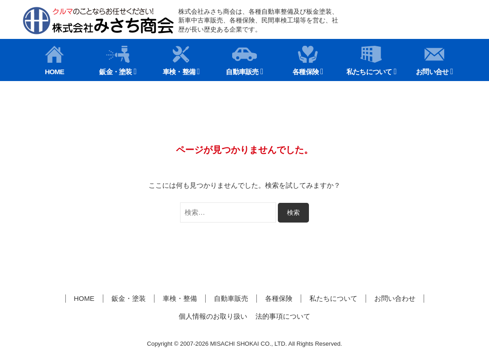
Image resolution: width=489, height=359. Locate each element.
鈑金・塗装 (115, 61)
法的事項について (282, 316)
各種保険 (305, 61)
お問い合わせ (394, 298)
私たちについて (369, 61)
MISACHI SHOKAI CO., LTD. (248, 343)
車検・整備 (179, 61)
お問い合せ (432, 61)
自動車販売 (242, 61)
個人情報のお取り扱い (213, 316)
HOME (54, 61)
